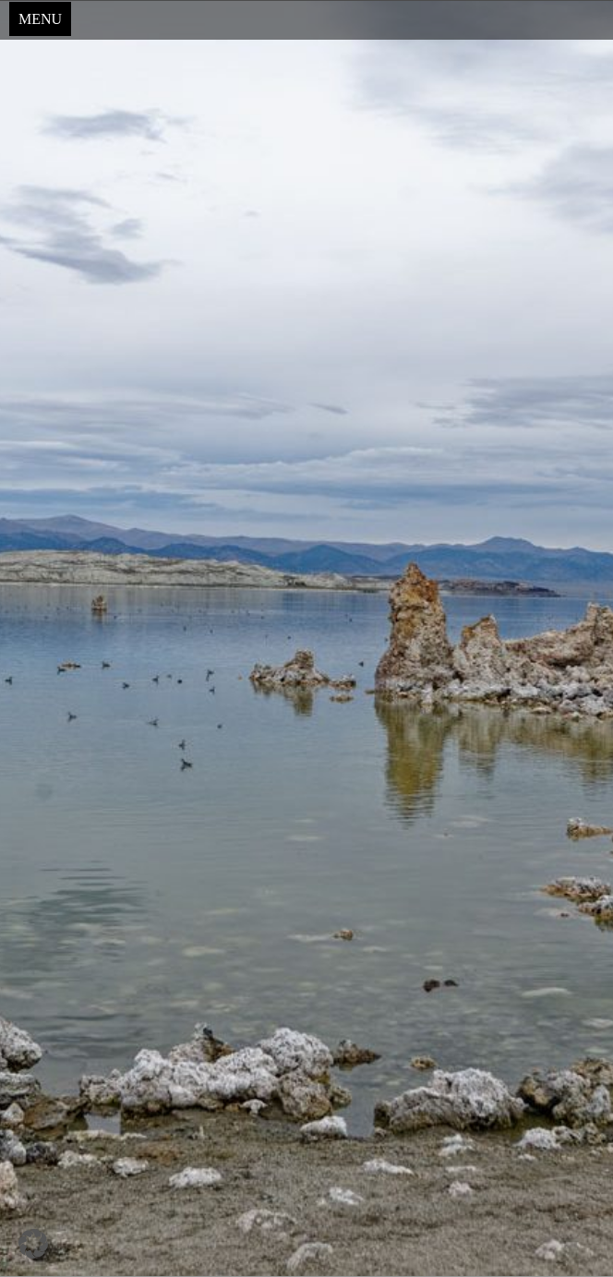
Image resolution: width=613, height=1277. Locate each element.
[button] (33, 1244)
